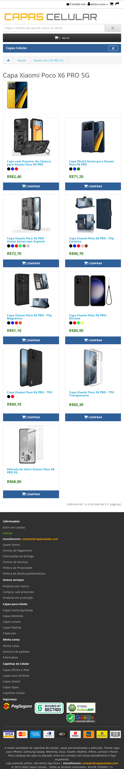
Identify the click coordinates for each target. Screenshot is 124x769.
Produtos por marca (16, 586)
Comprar (31, 186)
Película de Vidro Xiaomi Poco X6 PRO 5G (31, 470)
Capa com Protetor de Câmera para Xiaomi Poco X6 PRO (29, 162)
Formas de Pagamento (17, 550)
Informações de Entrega (18, 556)
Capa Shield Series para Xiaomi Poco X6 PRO (91, 162)
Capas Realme (12, 627)
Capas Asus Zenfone (16, 675)
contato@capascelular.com (40, 539)
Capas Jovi (9, 633)
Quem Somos (11, 545)
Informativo (10, 657)
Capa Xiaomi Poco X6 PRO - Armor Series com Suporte (26, 239)
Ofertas (8, 533)
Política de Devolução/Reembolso (24, 573)
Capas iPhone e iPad (16, 670)
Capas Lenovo (12, 621)
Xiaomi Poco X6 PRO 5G (48, 60)
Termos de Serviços (15, 562)
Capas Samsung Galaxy (18, 610)
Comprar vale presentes (18, 592)
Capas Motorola (13, 616)
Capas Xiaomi (11, 681)
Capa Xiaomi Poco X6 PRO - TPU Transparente (91, 393)
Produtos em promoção (18, 597)
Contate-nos (76, 4)
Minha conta (98, 4)
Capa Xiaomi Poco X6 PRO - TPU (29, 392)
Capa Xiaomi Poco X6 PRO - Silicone (88, 316)
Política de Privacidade (17, 568)
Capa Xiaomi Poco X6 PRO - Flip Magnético (29, 316)
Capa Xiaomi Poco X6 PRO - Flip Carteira (91, 239)
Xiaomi (21, 60)
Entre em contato (14, 527)
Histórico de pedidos (16, 651)
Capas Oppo (11, 687)
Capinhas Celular (14, 693)
